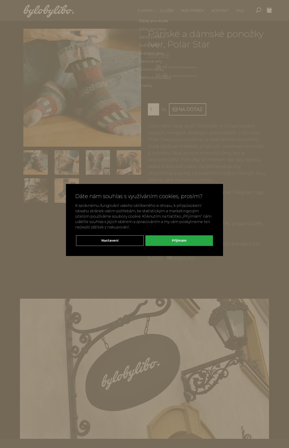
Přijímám (179, 240)
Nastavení (109, 240)
